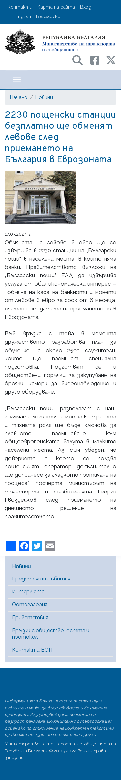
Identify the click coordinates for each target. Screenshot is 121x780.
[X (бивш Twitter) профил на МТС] (111, 60)
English (23, 16)
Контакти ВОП (32, 650)
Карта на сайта (56, 7)
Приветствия (30, 617)
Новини (44, 97)
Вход (85, 7)
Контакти (20, 7)
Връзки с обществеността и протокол (50, 633)
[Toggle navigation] (16, 79)
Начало (18, 97)
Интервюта (28, 592)
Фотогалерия (29, 604)
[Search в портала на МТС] (80, 60)
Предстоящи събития (41, 579)
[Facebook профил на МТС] (98, 60)
